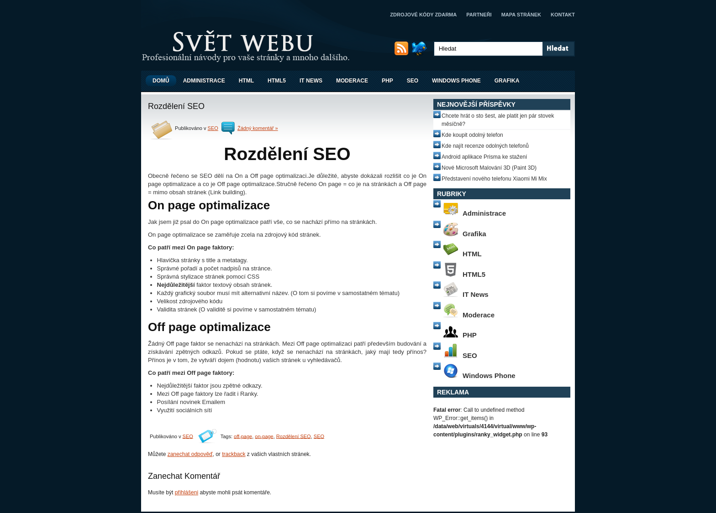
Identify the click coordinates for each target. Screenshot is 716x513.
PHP (387, 81)
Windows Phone (456, 81)
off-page (243, 436)
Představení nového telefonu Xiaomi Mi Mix (494, 179)
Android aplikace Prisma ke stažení (484, 157)
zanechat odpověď (190, 454)
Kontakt (563, 14)
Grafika (507, 81)
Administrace (204, 81)
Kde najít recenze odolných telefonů (485, 146)
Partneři (478, 14)
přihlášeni (186, 492)
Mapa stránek (521, 14)
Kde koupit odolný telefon (472, 135)
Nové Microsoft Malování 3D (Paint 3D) (489, 168)
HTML (246, 81)
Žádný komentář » (257, 128)
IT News (311, 81)
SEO (412, 81)
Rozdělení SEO (293, 436)
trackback (233, 454)
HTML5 (277, 81)
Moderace (352, 81)
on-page (264, 436)
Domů (161, 81)
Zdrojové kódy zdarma (423, 14)
